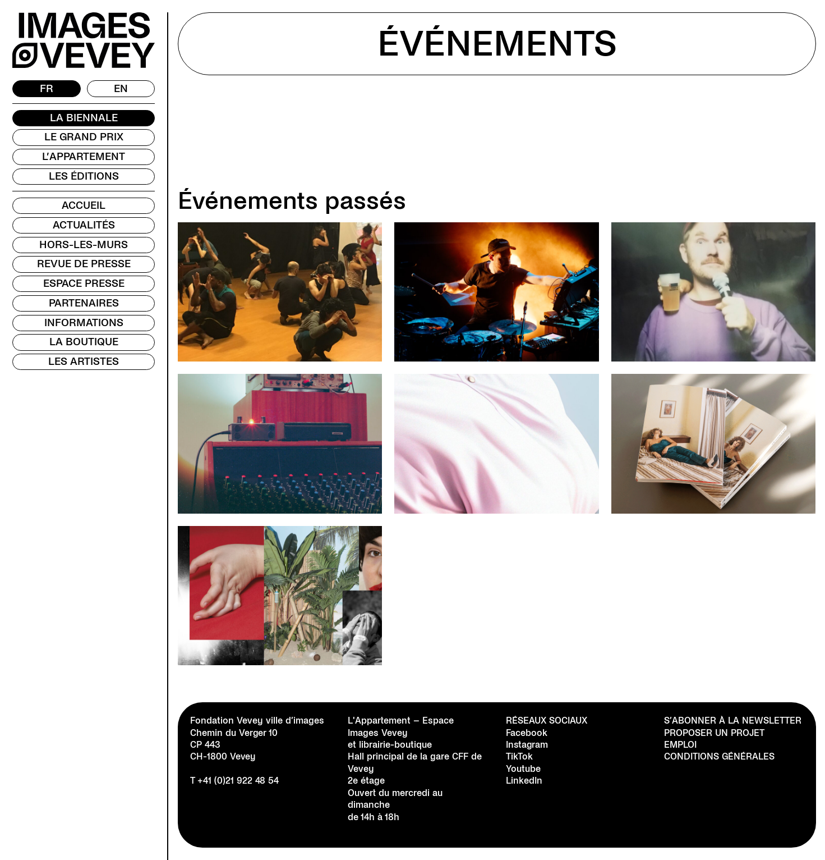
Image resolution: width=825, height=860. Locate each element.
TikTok (519, 756)
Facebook (526, 733)
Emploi (680, 744)
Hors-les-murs (83, 244)
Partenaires (84, 303)
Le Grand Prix (83, 137)
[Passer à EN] (121, 88)
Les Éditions (84, 176)
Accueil (83, 205)
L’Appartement (83, 156)
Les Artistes (83, 361)
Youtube (523, 769)
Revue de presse (84, 263)
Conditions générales (719, 756)
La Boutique (83, 341)
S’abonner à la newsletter (732, 720)
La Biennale (84, 117)
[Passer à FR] (46, 88)
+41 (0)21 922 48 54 (238, 780)
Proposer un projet (714, 733)
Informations (83, 322)
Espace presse (84, 283)
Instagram (527, 744)
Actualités (84, 225)
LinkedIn (524, 780)
